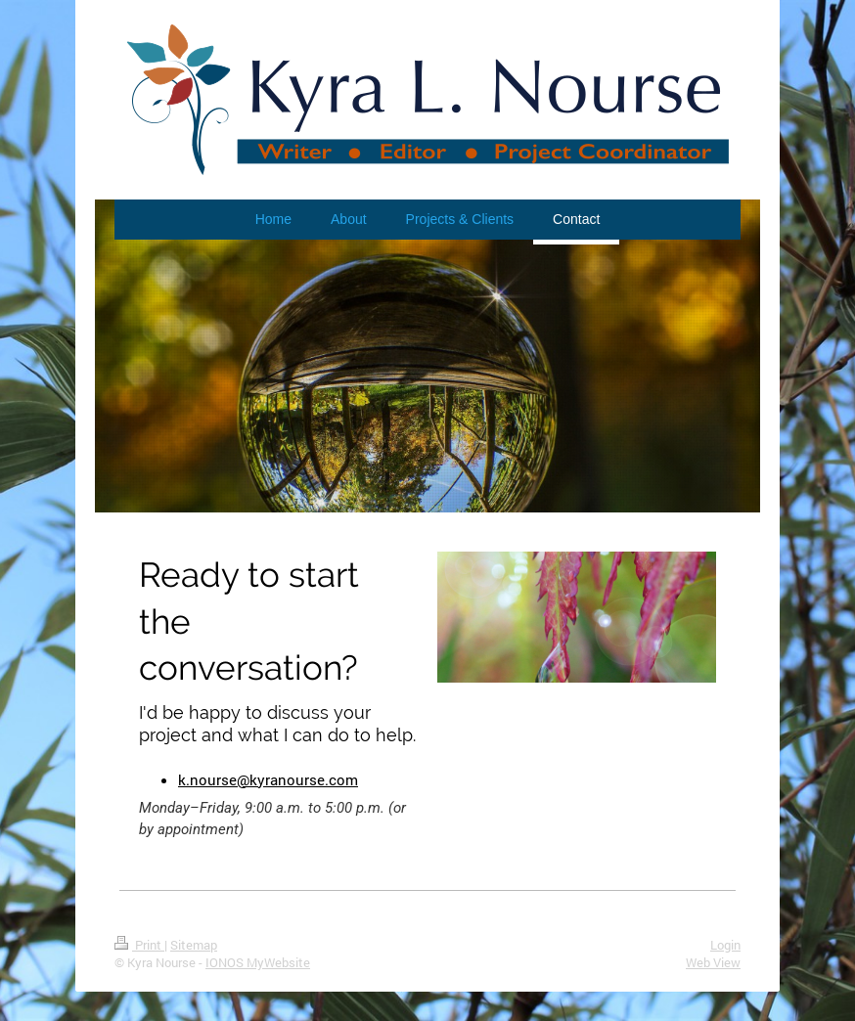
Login (725, 945)
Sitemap (193, 945)
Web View (713, 962)
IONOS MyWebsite (257, 962)
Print (139, 945)
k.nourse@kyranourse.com (268, 779)
